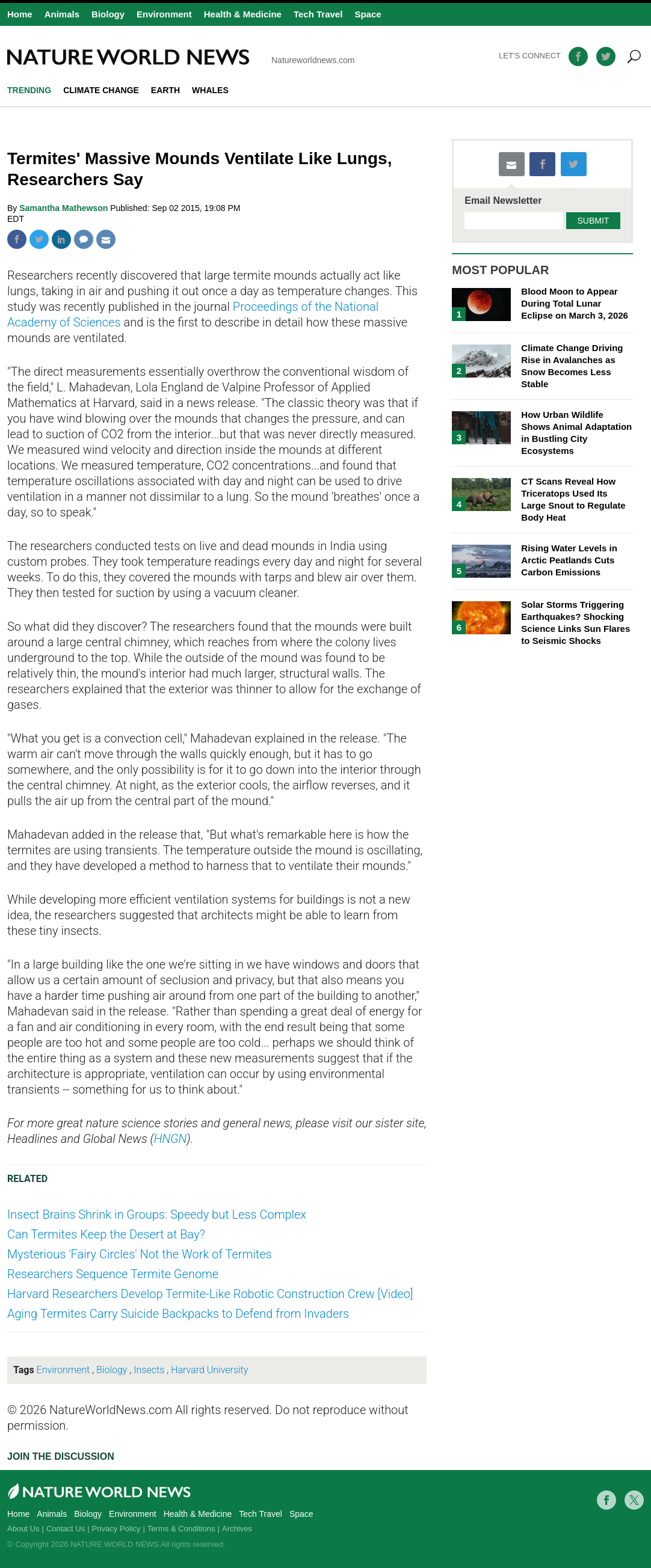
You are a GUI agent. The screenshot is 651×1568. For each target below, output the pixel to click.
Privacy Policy (116, 1528)
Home (19, 14)
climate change (101, 90)
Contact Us (65, 1528)
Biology (108, 14)
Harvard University (209, 1370)
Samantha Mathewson (64, 208)
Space (367, 14)
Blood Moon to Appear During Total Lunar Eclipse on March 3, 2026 (574, 303)
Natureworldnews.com (181, 57)
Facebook (16, 239)
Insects (149, 1370)
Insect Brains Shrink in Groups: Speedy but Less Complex (156, 1214)
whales (210, 90)
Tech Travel (318, 14)
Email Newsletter (502, 201)
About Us (23, 1528)
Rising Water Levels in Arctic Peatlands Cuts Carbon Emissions (569, 560)
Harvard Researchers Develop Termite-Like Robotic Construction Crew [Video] (210, 1294)
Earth (165, 90)
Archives (237, 1528)
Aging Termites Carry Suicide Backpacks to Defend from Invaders (178, 1313)
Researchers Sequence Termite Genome (112, 1274)
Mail (106, 239)
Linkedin (61, 239)
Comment (83, 239)
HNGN (170, 1139)
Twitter (39, 239)
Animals (62, 14)
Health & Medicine (243, 14)
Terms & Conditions (181, 1528)
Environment (164, 14)
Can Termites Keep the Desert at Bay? (106, 1234)
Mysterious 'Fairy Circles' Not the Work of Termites (139, 1254)
